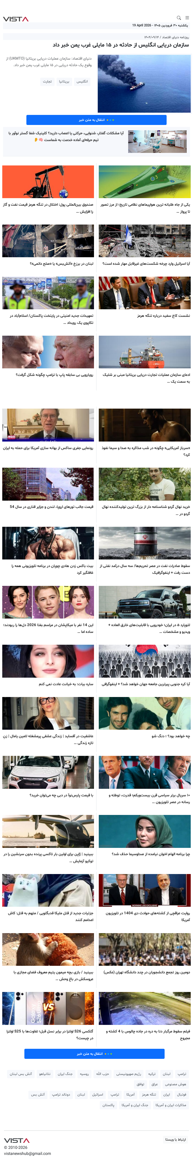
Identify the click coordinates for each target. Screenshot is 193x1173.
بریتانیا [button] (64, 81)
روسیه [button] (84, 1074)
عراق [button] (155, 1084)
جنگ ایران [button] (65, 1074)
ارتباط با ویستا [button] (175, 1139)
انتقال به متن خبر (96, 120)
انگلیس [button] (82, 81)
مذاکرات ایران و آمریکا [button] (171, 1105)
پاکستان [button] (108, 1105)
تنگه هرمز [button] (149, 1094)
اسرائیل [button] (97, 1094)
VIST (15, 17)
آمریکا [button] (130, 1094)
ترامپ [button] (182, 1074)
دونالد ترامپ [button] (61, 1094)
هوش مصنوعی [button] (175, 1084)
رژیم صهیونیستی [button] (128, 1074)
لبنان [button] (166, 1074)
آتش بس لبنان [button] (21, 1074)
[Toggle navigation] (187, 18)
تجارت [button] (47, 81)
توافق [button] (140, 1084)
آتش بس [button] (38, 1094)
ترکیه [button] (152, 1074)
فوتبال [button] (181, 1094)
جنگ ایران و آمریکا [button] (135, 1105)
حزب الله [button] (102, 1074)
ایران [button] (166, 1094)
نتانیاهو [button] (45, 1074)
